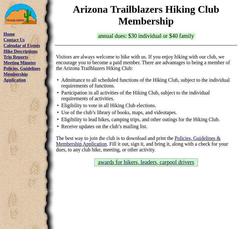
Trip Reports (16, 57)
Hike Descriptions (21, 51)
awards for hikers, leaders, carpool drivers (146, 162)
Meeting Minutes (20, 62)
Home (9, 34)
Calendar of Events (22, 45)
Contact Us (14, 40)
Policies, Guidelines (22, 68)
